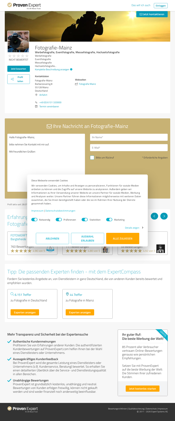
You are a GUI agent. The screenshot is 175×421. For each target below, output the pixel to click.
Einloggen (161, 5)
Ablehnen (52, 238)
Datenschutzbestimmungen (65, 210)
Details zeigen (128, 227)
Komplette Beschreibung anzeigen (53, 69)
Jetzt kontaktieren (152, 14)
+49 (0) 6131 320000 (50, 102)
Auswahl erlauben (87, 238)
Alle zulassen (122, 238)
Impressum (42, 210)
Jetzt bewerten (18, 68)
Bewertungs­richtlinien (117, 408)
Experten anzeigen (25, 312)
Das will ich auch (141, 5)
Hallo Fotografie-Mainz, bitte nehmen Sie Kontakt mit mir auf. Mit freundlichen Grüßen (46, 163)
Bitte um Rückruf (105, 157)
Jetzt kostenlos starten (142, 388)
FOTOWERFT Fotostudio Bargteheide (26, 237)
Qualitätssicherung (136, 408)
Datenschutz (151, 408)
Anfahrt (43, 94)
